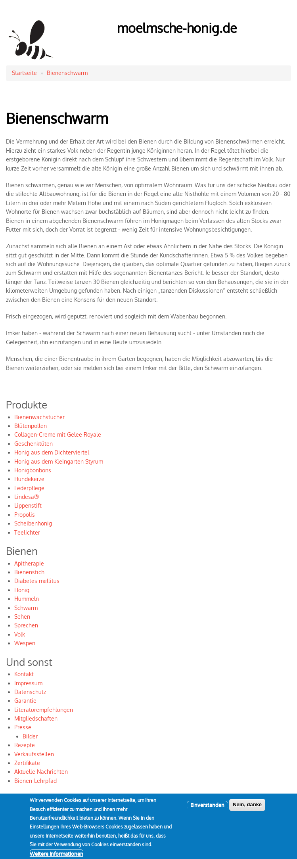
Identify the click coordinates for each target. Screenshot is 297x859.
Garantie (25, 700)
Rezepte (24, 745)
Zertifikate (27, 762)
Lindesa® (26, 496)
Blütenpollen (30, 425)
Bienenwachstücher (39, 417)
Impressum (28, 683)
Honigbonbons (32, 470)
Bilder (30, 736)
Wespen (24, 643)
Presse (22, 727)
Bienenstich (29, 572)
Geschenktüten (33, 443)
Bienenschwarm (67, 72)
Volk (19, 634)
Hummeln (26, 598)
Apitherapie (29, 563)
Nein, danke (247, 810)
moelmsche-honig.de (177, 28)
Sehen (22, 616)
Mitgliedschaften (35, 718)
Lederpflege (29, 488)
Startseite (24, 72)
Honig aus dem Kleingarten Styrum (58, 461)
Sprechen (26, 625)
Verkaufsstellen (34, 754)
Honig (21, 590)
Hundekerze (29, 479)
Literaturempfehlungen (43, 709)
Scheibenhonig (33, 523)
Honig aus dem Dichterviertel (51, 452)
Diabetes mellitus (36, 580)
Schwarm (26, 607)
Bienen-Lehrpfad (35, 780)
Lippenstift (28, 505)
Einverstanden (207, 810)
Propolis (24, 514)
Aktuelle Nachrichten (41, 771)
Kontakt (24, 674)
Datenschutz (30, 691)
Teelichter (27, 532)
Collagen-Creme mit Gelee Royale (57, 434)
